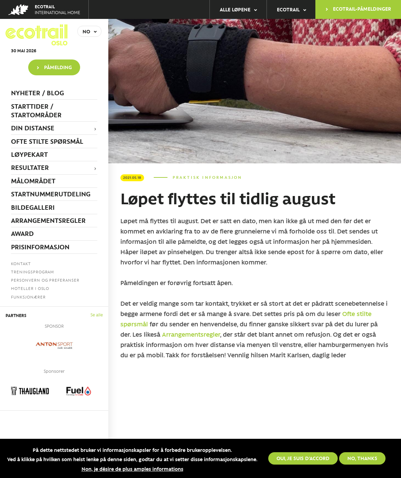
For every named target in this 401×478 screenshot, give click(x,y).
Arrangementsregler (191, 334)
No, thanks (362, 458)
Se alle (96, 314)
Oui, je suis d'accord (303, 458)
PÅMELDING (58, 67)
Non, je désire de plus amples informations (132, 468)
